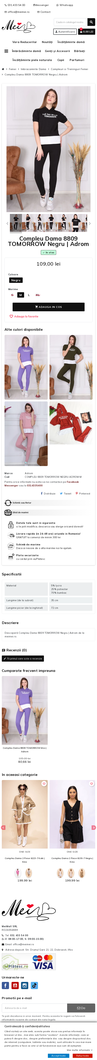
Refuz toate (82, 1055)
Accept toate (58, 1055)
